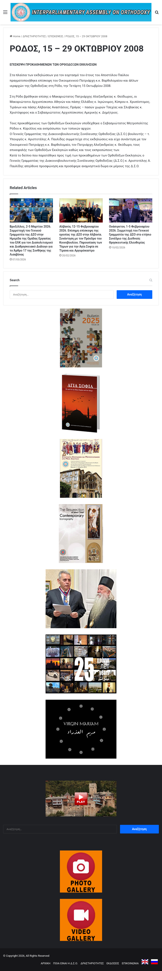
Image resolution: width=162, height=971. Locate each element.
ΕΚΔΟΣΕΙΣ (113, 963)
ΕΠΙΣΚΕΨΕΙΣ (55, 36)
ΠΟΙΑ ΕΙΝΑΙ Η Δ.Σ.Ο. (65, 963)
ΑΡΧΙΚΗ (45, 963)
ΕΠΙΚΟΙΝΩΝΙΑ (130, 963)
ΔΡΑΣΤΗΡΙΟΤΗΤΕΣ (34, 36)
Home (15, 36)
